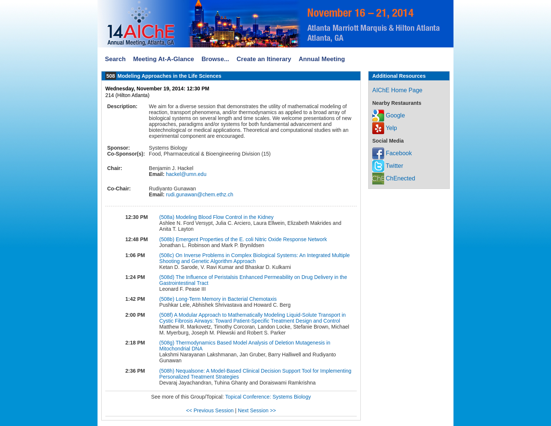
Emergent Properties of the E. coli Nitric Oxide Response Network (251, 239)
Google (388, 115)
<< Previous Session (210, 410)
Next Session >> (257, 410)
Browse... (215, 59)
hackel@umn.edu (186, 174)
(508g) (167, 343)
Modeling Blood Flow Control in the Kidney (225, 217)
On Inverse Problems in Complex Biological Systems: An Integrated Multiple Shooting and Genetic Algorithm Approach (254, 258)
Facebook (392, 153)
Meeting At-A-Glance (163, 59)
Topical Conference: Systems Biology (268, 397)
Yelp (384, 128)
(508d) (167, 277)
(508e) (167, 299)
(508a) (167, 217)
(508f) (166, 315)
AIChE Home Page (397, 90)
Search (115, 59)
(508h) (167, 371)
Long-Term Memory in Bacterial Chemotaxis (226, 299)
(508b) (167, 239)
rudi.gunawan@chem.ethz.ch (199, 194)
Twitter (387, 166)
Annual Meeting (321, 59)
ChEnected (393, 178)
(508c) (167, 255)
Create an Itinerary (264, 59)
